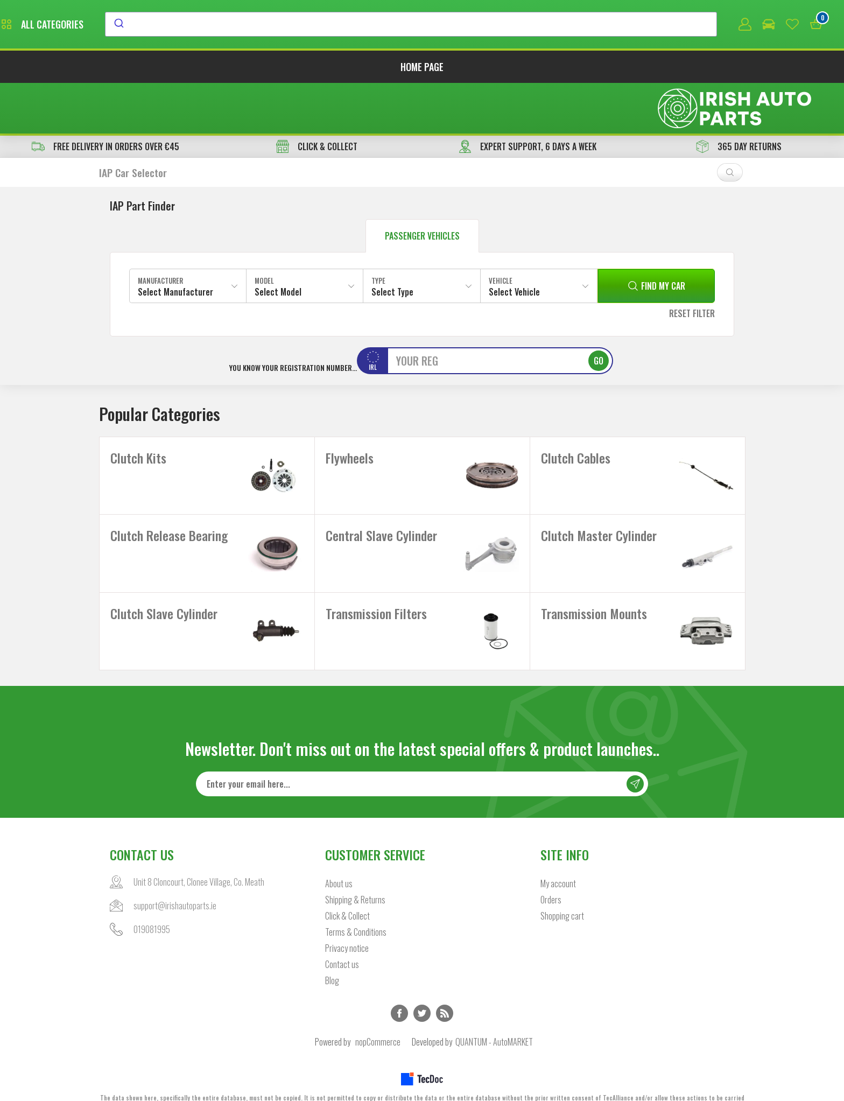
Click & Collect (347, 895)
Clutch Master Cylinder (599, 496)
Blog (332, 959)
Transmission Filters (376, 583)
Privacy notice (347, 927)
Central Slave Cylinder (381, 496)
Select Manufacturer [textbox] (175, 243)
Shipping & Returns (355, 879)
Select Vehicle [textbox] (514, 243)
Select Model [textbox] (278, 243)
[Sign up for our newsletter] (422, 763)
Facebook (399, 992)
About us (339, 863)
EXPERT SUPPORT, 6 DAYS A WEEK (527, 98)
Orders (550, 879)
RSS (444, 992)
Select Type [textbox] (392, 243)
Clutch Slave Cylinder (163, 583)
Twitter (422, 992)
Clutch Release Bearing (169, 496)
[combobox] (509, 25)
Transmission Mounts (594, 583)
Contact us (342, 943)
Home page (422, 69)
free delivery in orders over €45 (105, 98)
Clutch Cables (575, 409)
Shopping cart (562, 895)
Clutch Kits (138, 409)
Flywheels (350, 409)
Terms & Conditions (355, 911)
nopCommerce (377, 1021)
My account (558, 863)
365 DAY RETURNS (739, 98)
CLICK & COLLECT (316, 98)
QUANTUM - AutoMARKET (494, 1021)
